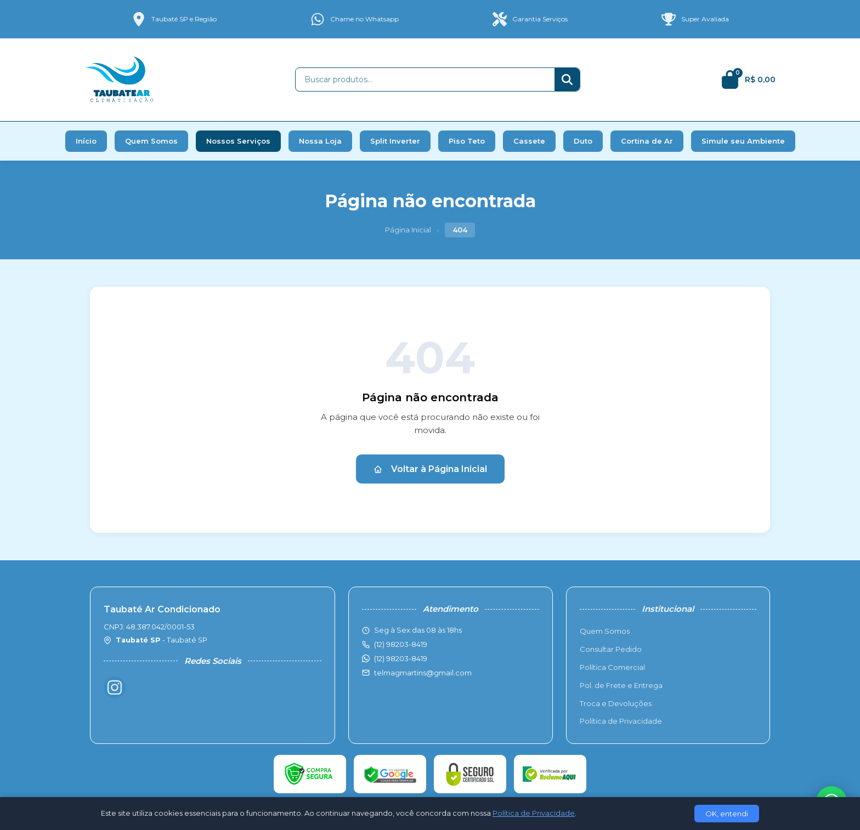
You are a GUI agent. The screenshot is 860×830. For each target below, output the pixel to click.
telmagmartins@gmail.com (423, 672)
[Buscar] (567, 79)
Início (86, 141)
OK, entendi (726, 813)
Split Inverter (395, 141)
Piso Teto (467, 141)
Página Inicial (408, 229)
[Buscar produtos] (425, 79)
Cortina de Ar (647, 141)
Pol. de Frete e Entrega (621, 685)
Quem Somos (151, 141)
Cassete (529, 141)
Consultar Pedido (611, 649)
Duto (583, 141)
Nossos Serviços (238, 141)
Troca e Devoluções (616, 703)
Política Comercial (612, 667)
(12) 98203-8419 (400, 658)
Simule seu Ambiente (743, 141)
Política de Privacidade (621, 721)
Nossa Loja (320, 141)
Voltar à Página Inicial (430, 469)
